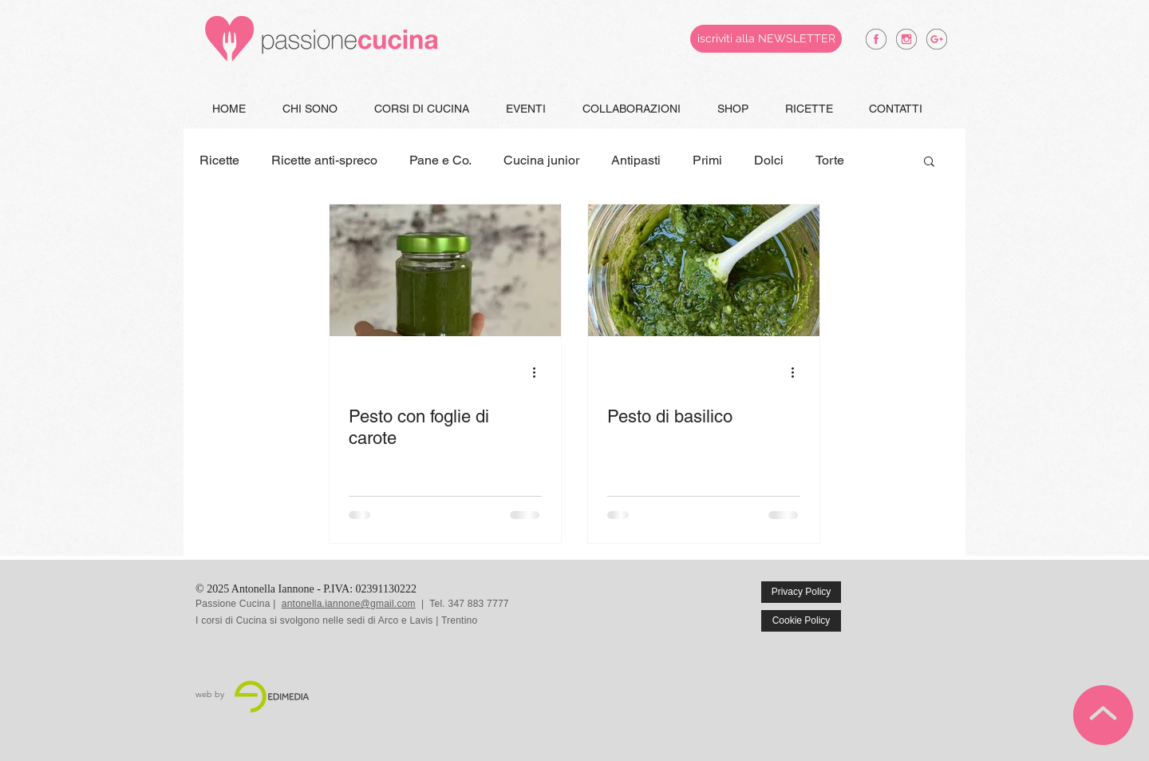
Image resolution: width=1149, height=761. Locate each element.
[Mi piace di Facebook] (919, 604)
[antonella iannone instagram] (906, 39)
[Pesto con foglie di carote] (445, 270)
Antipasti (636, 160)
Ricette (219, 160)
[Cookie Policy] (801, 621)
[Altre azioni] (539, 372)
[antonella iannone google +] (936, 39)
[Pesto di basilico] (703, 270)
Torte (829, 160)
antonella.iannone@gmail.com (349, 603)
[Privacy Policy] (801, 592)
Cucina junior (541, 160)
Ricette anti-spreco (324, 160)
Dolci (769, 160)
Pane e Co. (440, 160)
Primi (707, 160)
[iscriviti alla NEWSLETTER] (766, 39)
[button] (929, 162)
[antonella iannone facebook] (876, 39)
